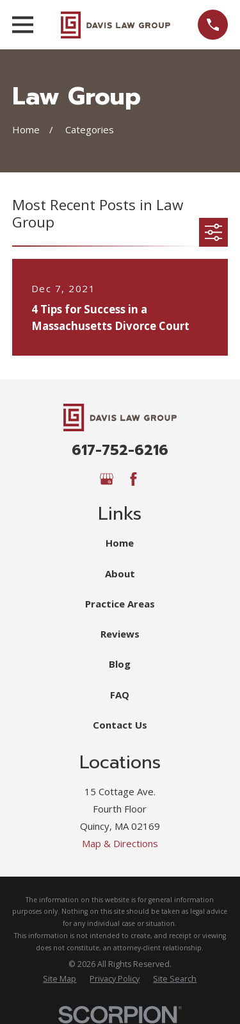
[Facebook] (133, 479)
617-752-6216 (120, 450)
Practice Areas (120, 603)
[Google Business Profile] (106, 479)
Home (120, 542)
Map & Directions (120, 843)
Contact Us (120, 724)
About (120, 573)
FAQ (119, 694)
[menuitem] (59, 979)
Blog (120, 663)
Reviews (120, 633)
